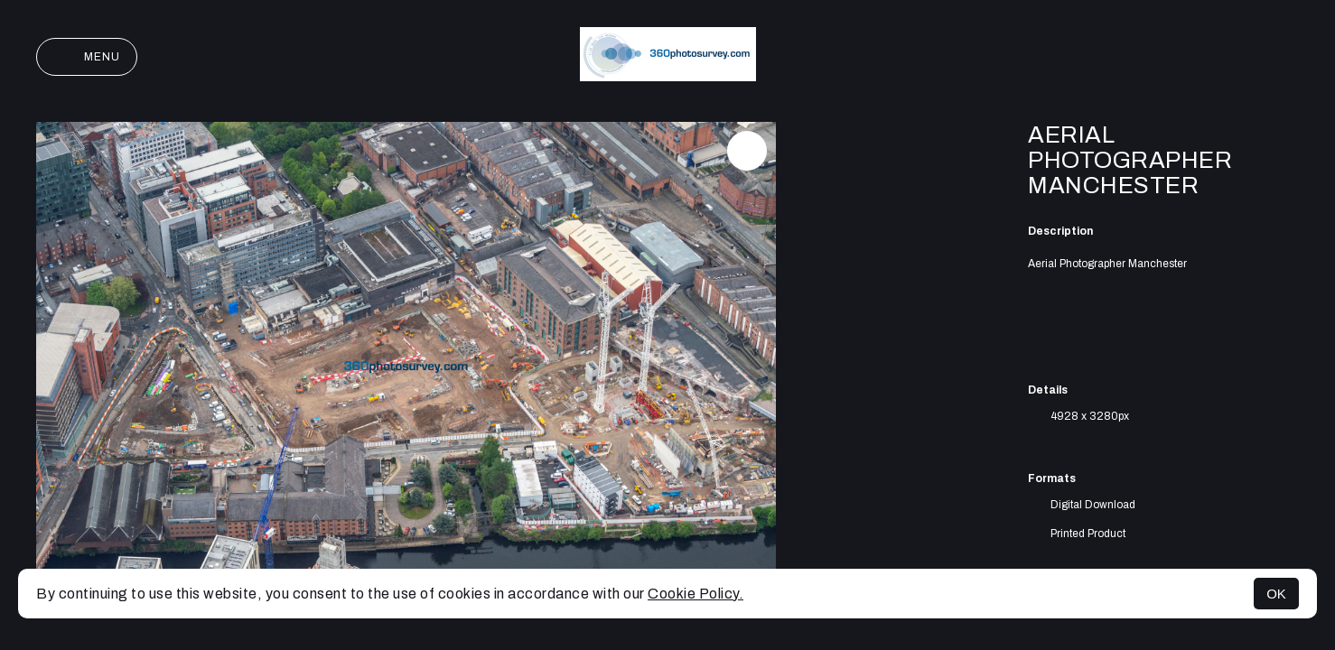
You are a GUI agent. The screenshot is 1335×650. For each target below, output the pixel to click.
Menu (86, 57)
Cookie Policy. (695, 593)
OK (1276, 593)
